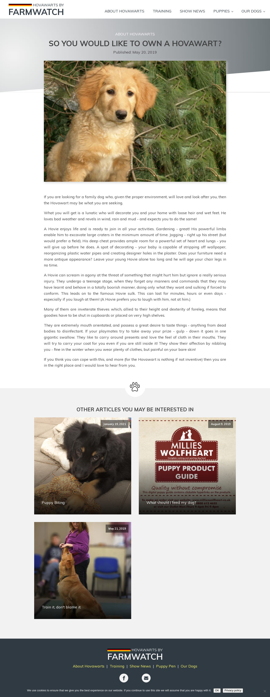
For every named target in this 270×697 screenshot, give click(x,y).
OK (217, 690)
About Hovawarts (124, 11)
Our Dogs (252, 11)
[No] (265, 691)
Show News (192, 11)
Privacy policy (232, 690)
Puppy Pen (166, 666)
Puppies (221, 11)
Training (162, 11)
